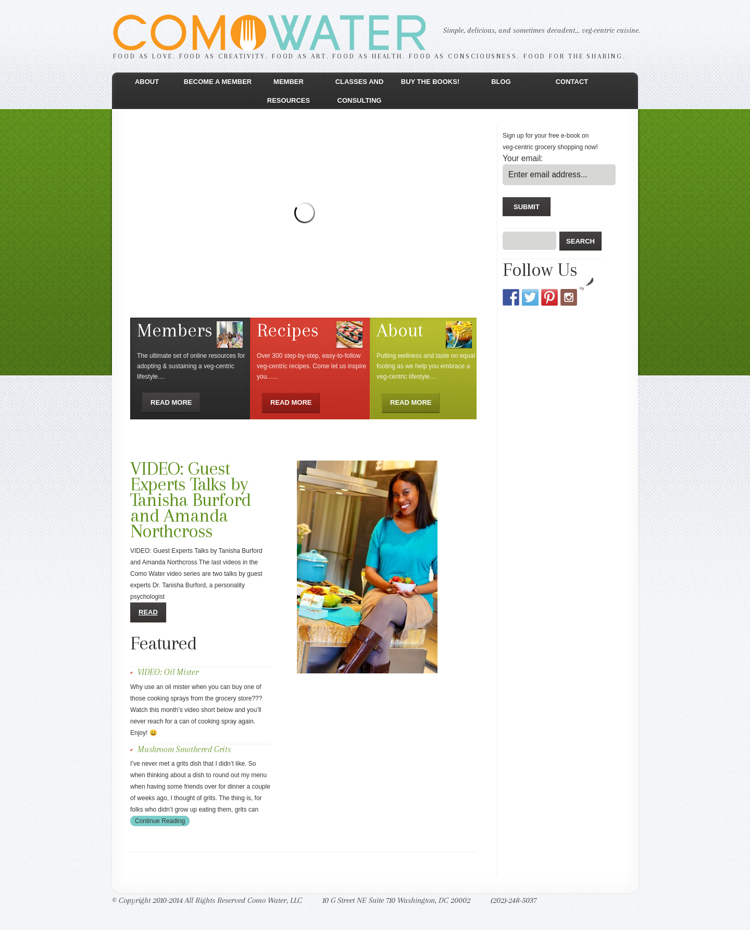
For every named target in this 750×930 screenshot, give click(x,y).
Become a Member (218, 82)
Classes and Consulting (359, 91)
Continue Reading (160, 821)
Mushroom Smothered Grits (184, 749)
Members (175, 330)
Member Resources (288, 91)
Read (148, 612)
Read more (171, 402)
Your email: (523, 158)
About (147, 82)
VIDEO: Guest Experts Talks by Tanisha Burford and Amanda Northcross (190, 499)
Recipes (288, 330)
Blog (501, 82)
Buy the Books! (430, 82)
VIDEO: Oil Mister (168, 672)
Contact (572, 82)
